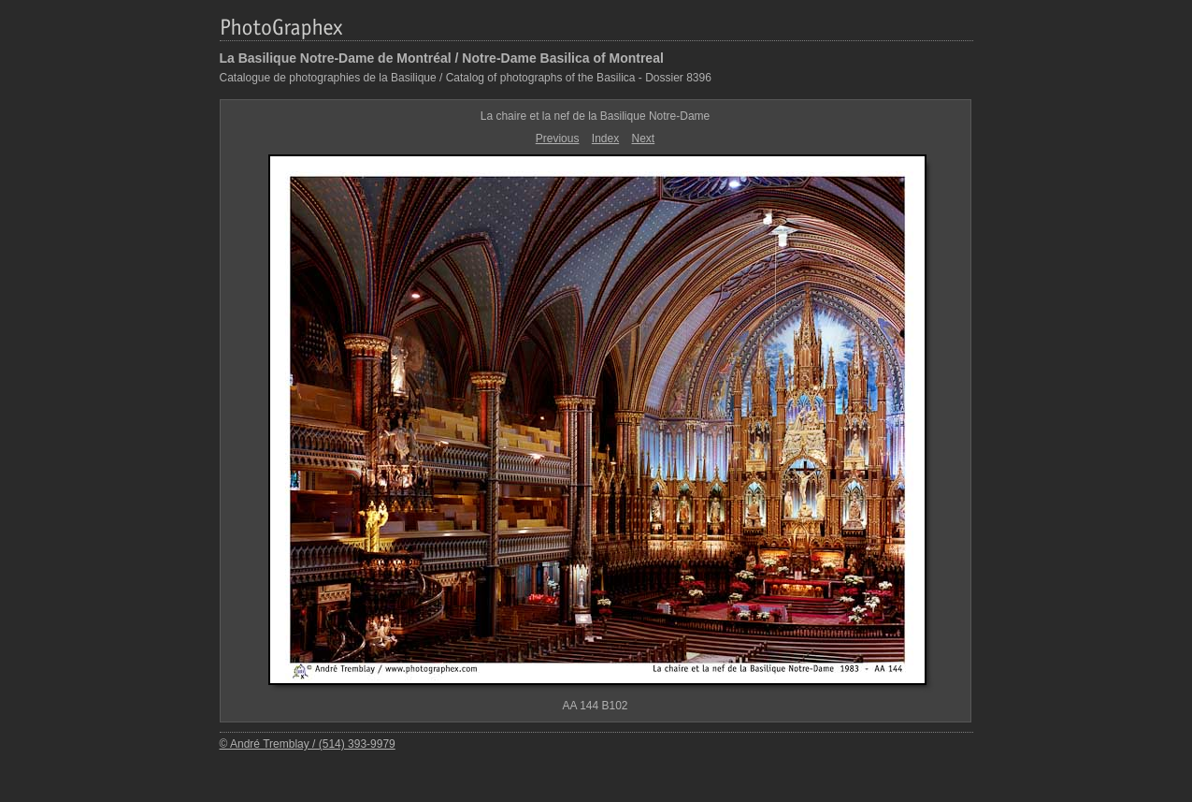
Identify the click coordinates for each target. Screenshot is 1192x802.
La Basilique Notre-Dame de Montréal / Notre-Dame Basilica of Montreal (442, 58)
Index (605, 138)
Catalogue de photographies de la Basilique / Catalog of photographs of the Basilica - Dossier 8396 (465, 77)
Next (643, 138)
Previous (558, 138)
